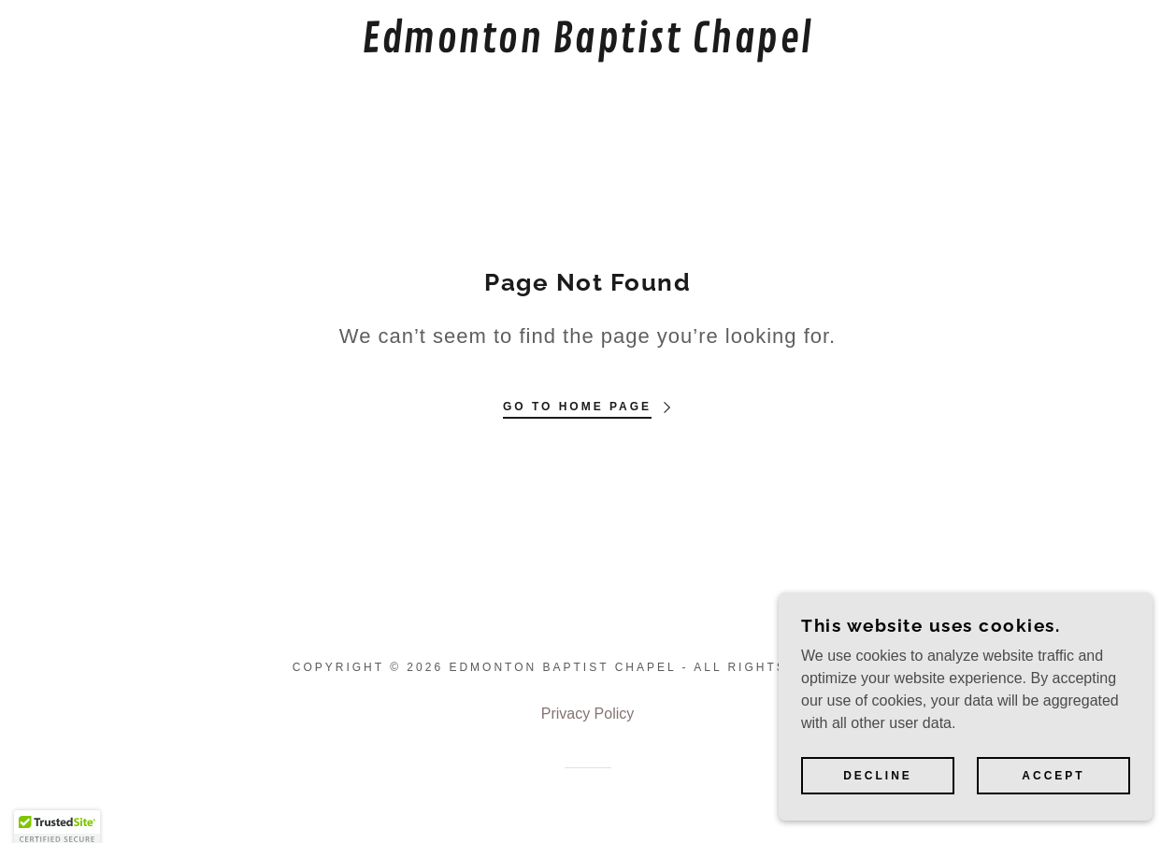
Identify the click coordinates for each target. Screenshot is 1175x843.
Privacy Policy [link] (588, 714)
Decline (877, 775)
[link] (587, 47)
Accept (1053, 775)
